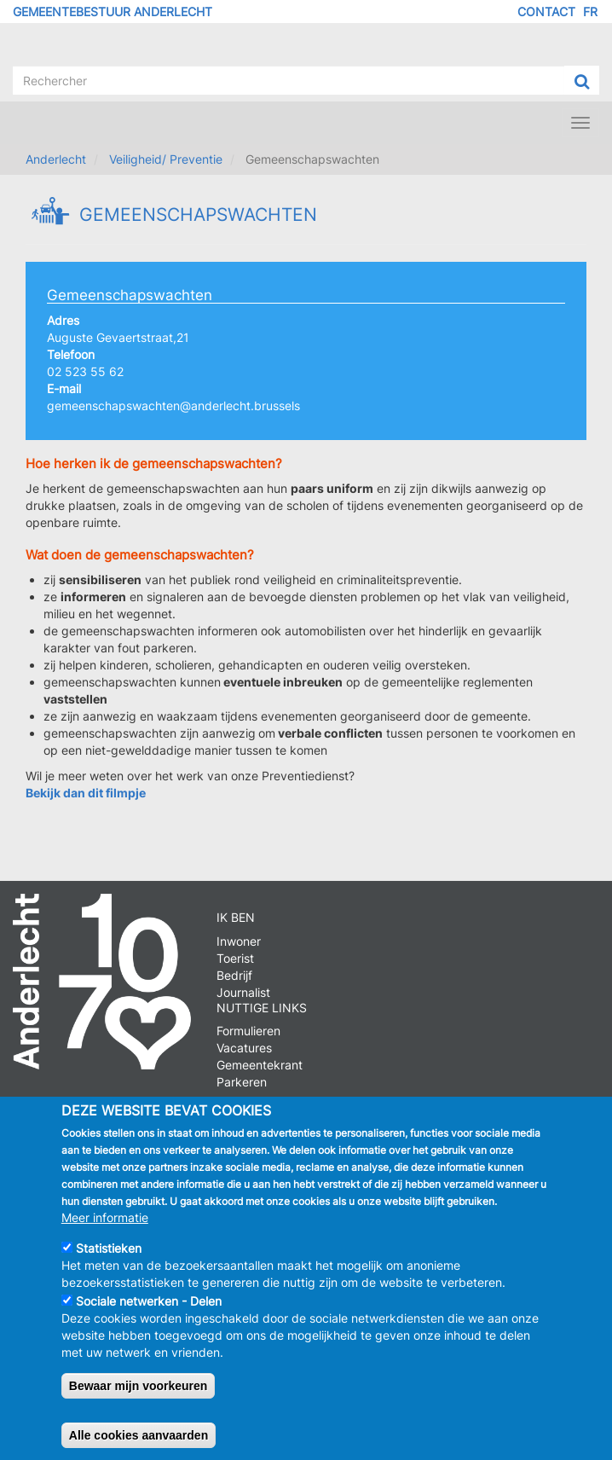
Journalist (243, 992)
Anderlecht (56, 159)
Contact (546, 11)
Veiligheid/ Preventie (165, 159)
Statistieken (108, 1263)
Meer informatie (104, 1232)
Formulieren (248, 1030)
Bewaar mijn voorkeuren (138, 1401)
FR (590, 11)
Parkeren (242, 1082)
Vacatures (244, 1047)
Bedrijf (234, 975)
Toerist (235, 958)
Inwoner (239, 941)
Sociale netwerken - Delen (149, 1316)
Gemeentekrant (260, 1064)
